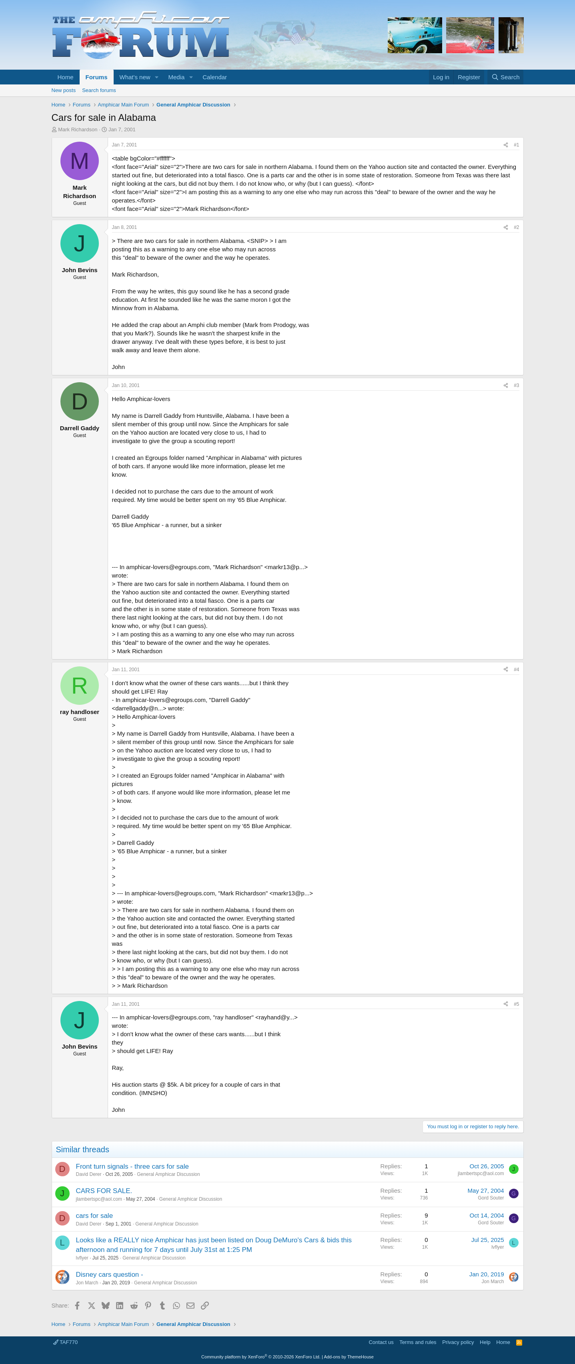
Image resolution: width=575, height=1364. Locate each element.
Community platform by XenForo (261, 1356)
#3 (516, 385)
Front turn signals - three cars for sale (132, 1166)
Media (176, 77)
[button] (156, 77)
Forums (97, 77)
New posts (64, 90)
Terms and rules (417, 1342)
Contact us (381, 1342)
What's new (135, 77)
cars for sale (94, 1216)
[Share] (506, 145)
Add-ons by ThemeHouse (349, 1356)
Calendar (214, 77)
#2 (516, 227)
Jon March (87, 1283)
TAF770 (65, 1342)
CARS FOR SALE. (104, 1191)
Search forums (99, 90)
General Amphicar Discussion (168, 1174)
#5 (516, 1004)
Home (66, 77)
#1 (516, 145)
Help (485, 1342)
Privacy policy (458, 1342)
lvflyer (82, 1258)
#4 (516, 669)
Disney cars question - (109, 1274)
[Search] (505, 77)
